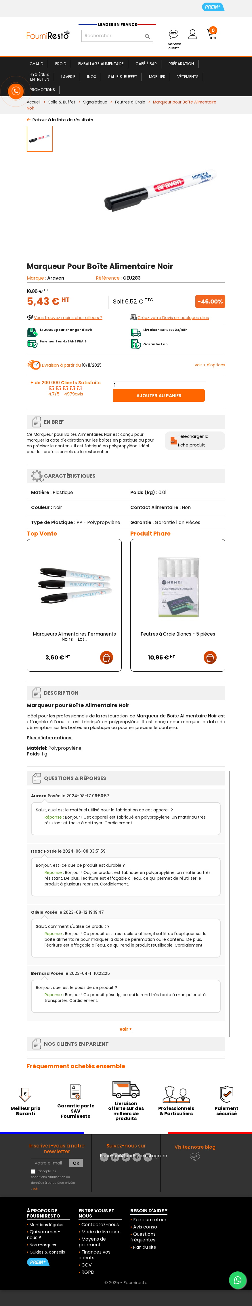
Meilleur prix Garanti (25, 1111)
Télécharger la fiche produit (193, 440)
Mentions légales (46, 1225)
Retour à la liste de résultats (63, 120)
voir (35, 1188)
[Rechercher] (117, 36)
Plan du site (144, 1247)
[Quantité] (159, 385)
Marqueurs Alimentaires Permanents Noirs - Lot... (74, 636)
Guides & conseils (47, 1252)
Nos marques (43, 1245)
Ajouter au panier (159, 395)
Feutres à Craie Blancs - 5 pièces (178, 634)
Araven (55, 278)
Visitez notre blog (195, 1147)
